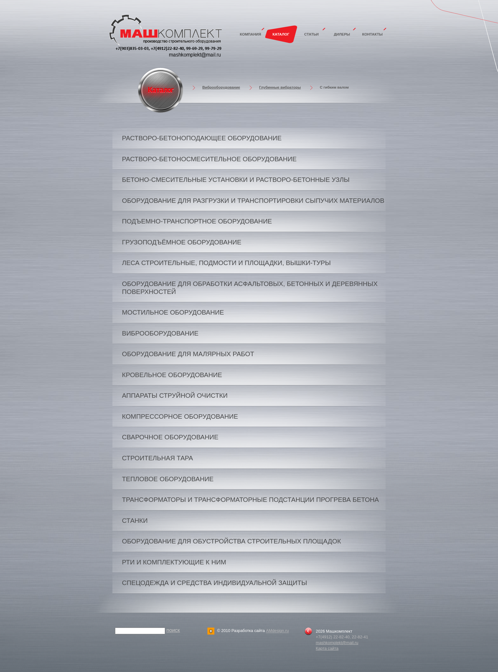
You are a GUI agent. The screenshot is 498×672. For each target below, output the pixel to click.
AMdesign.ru (277, 631)
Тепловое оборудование (167, 478)
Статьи (311, 34)
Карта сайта (327, 648)
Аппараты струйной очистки (175, 395)
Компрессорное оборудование (180, 416)
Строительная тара (157, 458)
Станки (135, 520)
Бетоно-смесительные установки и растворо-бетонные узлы (236, 179)
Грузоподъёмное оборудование (181, 242)
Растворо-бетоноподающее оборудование (202, 138)
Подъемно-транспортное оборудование (197, 221)
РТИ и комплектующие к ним (174, 562)
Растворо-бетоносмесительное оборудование (209, 159)
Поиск (173, 631)
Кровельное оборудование (172, 374)
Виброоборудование (221, 87)
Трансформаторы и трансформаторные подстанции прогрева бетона (250, 499)
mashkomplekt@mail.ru (337, 642)
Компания (250, 34)
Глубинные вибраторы (280, 87)
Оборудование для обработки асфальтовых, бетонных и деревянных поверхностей (250, 287)
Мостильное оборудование (173, 312)
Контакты (372, 34)
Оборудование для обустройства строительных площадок (231, 541)
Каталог (281, 34)
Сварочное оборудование (170, 437)
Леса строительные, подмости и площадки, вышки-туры (226, 262)
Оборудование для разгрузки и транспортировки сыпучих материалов (253, 200)
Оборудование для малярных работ (188, 353)
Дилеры (342, 34)
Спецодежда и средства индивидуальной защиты (214, 582)
